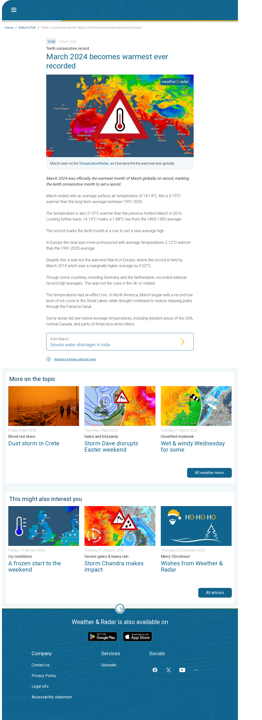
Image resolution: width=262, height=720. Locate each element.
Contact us (41, 665)
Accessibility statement (52, 697)
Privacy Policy (44, 675)
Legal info (40, 686)
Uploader (109, 665)
